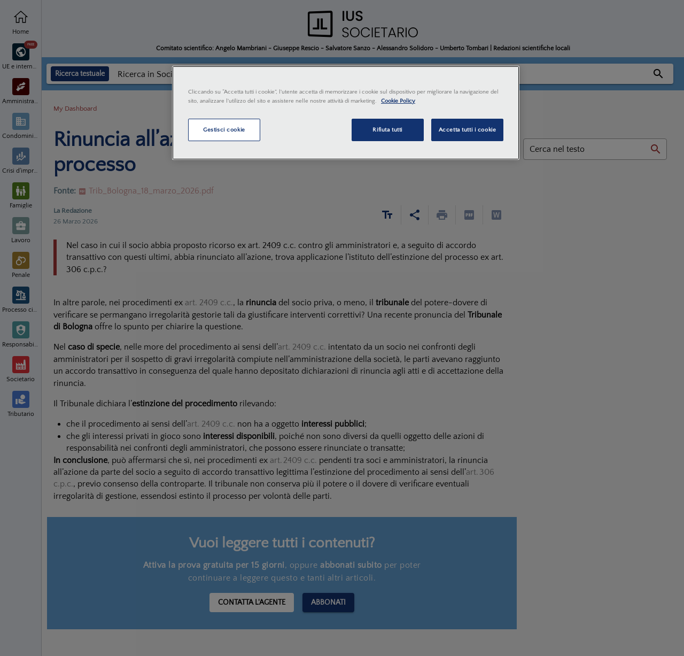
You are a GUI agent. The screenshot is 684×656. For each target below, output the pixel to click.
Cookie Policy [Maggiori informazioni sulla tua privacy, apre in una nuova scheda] (398, 100)
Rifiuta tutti (387, 129)
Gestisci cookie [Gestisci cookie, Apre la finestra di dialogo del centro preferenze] (224, 129)
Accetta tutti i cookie (467, 129)
